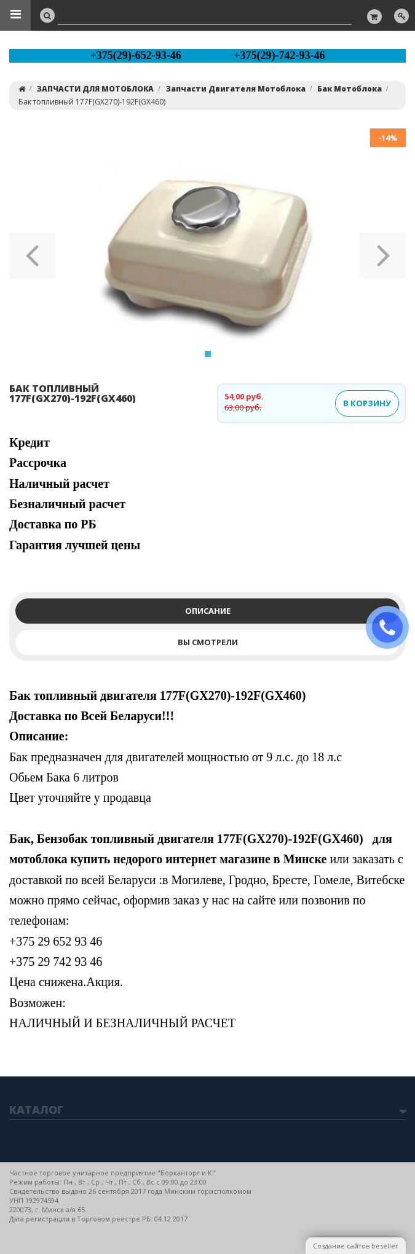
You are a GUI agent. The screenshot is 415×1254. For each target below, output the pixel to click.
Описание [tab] (208, 610)
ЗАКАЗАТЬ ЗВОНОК (392, 627)
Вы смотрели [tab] (208, 642)
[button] (32, 251)
